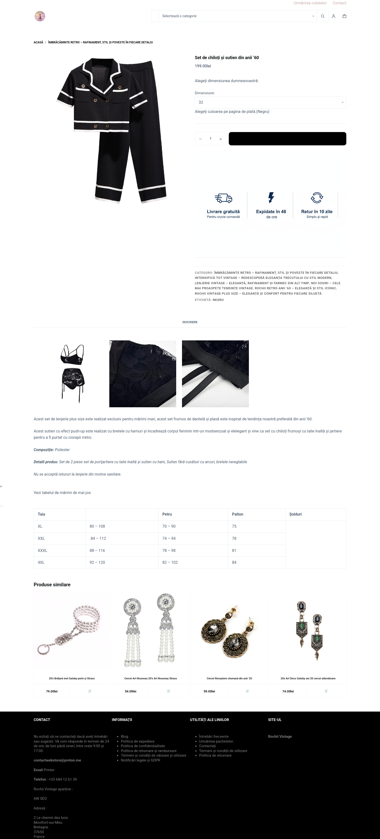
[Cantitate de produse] (210, 138)
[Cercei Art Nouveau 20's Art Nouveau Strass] (150, 630)
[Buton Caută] (323, 16)
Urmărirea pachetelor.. (217, 742)
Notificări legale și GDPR (140, 761)
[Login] (333, 16)
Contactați (207, 747)
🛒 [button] (89, 692)
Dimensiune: (205, 93)
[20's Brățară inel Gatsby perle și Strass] (72, 630)
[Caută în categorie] (237, 16)
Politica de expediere (137, 742)
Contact (339, 3)
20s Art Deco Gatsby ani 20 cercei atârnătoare (308, 678)
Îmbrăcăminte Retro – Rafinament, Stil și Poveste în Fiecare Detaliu (276, 272)
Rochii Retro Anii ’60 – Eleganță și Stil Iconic (295, 288)
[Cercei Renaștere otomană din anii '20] (229, 630)
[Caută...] (154, 16)
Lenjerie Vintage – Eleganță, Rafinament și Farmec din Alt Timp (252, 283)
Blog (124, 737)
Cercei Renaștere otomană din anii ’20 (229, 678)
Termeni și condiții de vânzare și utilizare (153, 756)
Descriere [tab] (190, 322)
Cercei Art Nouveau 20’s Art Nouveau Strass (150, 678)
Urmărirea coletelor (310, 3)
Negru (218, 300)
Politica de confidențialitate (143, 747)
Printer (49, 771)
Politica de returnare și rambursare (149, 752)
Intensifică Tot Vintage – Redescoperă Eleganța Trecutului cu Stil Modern (263, 278)
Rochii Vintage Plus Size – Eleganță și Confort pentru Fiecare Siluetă (258, 293)
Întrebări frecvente (214, 737)
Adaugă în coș (287, 138)
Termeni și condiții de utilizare (223, 752)
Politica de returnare (215, 756)
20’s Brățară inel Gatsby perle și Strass (72, 678)
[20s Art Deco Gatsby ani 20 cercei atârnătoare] (308, 630)
